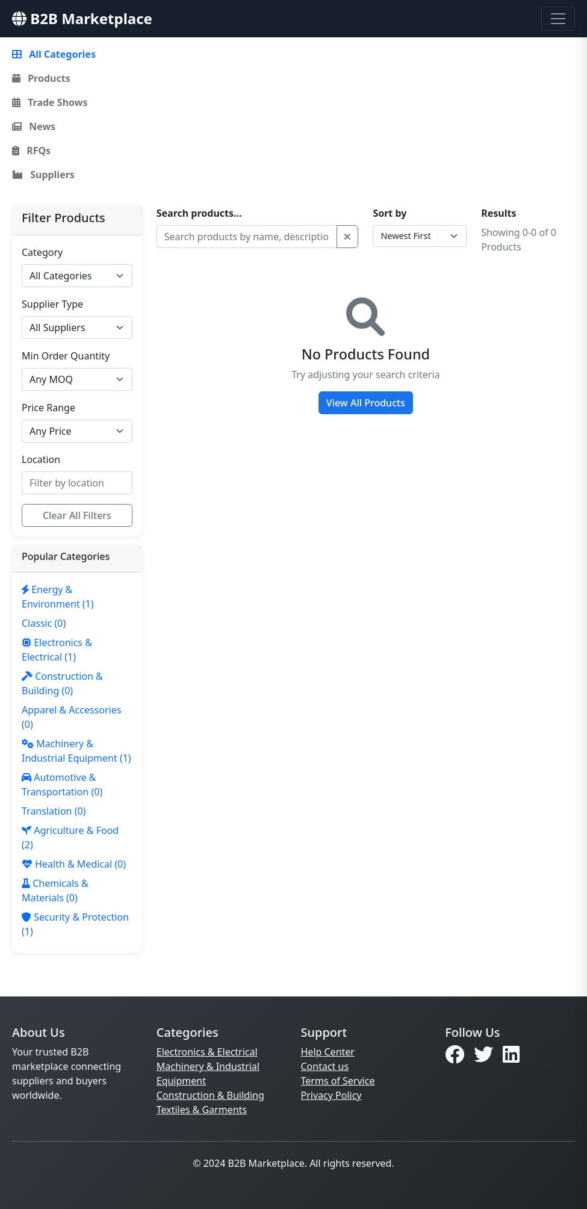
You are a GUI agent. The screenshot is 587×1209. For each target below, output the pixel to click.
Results (498, 213)
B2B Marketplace (82, 18)
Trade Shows (49, 102)
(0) (44, 623)
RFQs (31, 150)
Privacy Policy (331, 1095)
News (33, 126)
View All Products (365, 402)
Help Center (328, 1051)
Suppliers (43, 174)
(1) (57, 597)
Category (42, 252)
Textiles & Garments (202, 1109)
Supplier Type (52, 304)
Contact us (325, 1066)
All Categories (54, 54)
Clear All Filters (77, 515)
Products (41, 78)
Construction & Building (210, 1095)
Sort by (389, 213)
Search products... (199, 213)
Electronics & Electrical (207, 1051)
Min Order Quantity (66, 355)
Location (41, 459)
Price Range (48, 407)
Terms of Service (338, 1080)
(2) (70, 837)
